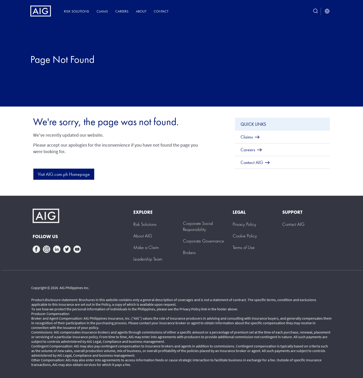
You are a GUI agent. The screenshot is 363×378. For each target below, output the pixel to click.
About (141, 11)
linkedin (56, 249)
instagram (46, 249)
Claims (102, 11)
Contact (161, 11)
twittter (67, 249)
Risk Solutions (76, 11)
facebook (36, 249)
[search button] (315, 11)
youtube (77, 249)
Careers (121, 11)
